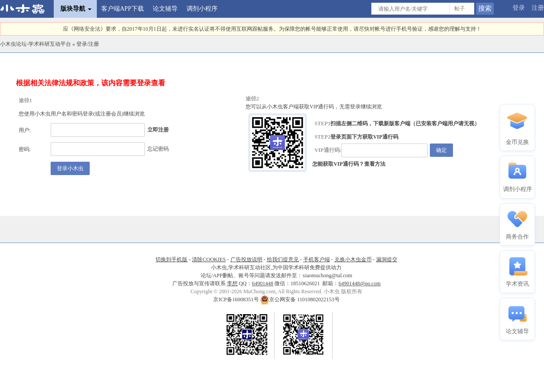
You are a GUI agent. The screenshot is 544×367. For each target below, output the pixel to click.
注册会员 (111, 114)
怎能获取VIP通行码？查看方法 (348, 164)
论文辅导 (165, 8)
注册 (538, 7)
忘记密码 (158, 149)
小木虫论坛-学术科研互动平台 (35, 44)
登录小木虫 (70, 168)
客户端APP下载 (122, 8)
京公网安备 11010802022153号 (300, 299)
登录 (518, 7)
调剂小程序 (202, 8)
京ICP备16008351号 (236, 299)
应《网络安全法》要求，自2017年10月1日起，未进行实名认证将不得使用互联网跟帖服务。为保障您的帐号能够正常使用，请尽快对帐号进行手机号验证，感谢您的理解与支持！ (272, 29)
